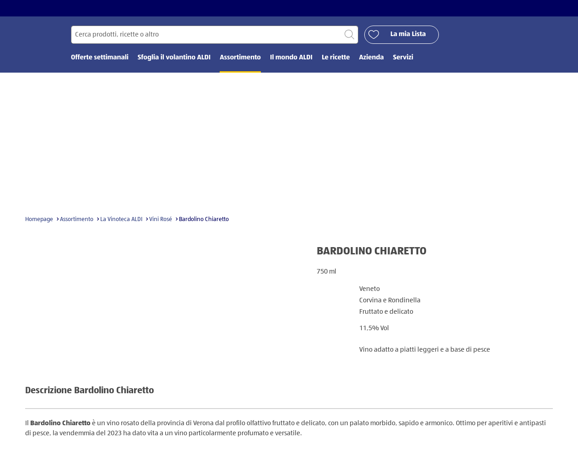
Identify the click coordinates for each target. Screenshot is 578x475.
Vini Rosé (160, 220)
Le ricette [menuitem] (336, 58)
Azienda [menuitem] (371, 58)
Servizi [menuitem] (403, 58)
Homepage (39, 220)
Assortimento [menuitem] (240, 58)
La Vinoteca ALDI (121, 220)
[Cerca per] (214, 35)
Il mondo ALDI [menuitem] (291, 58)
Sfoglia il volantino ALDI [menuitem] (174, 58)
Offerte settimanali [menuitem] (100, 58)
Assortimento (76, 220)
